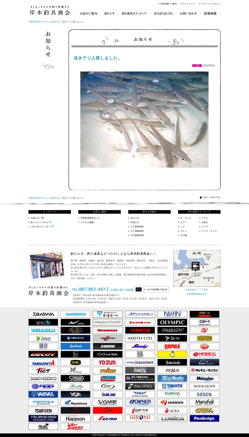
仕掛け (205, 222)
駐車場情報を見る (198, 294)
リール (205, 218)
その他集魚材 (137, 235)
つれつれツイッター (40, 226)
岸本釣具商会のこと (90, 218)
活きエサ (134, 218)
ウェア (205, 226)
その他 (183, 235)
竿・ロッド (185, 218)
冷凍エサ (134, 222)
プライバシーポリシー (211, 4)
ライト (183, 231)
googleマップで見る (198, 289)
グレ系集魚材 (137, 231)
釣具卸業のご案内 (169, 4)
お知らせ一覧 (37, 218)
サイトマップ (189, 4)
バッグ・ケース (209, 231)
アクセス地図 (87, 222)
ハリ (182, 226)
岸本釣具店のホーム (38, 21)
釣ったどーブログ (39, 222)
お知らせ (55, 21)
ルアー (183, 222)
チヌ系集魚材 (137, 226)
